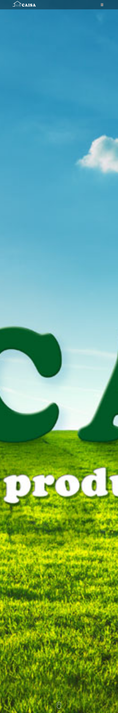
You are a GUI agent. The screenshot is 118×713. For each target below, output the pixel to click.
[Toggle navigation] (102, 5)
